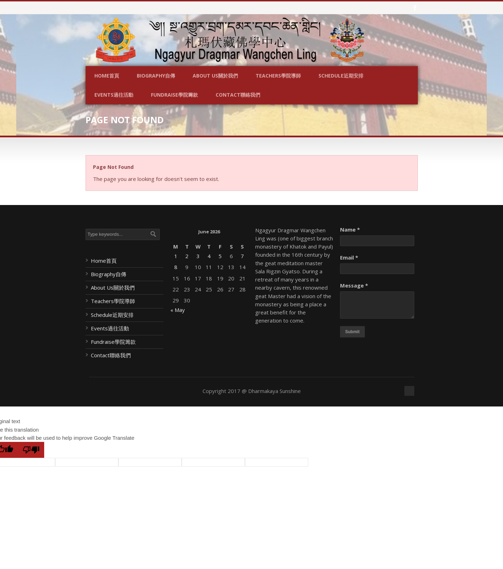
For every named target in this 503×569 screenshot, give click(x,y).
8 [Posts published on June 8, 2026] (175, 267)
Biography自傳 (156, 75)
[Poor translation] (31, 450)
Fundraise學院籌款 (174, 94)
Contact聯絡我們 (238, 94)
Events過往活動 (113, 94)
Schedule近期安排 (340, 75)
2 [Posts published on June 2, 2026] (186, 256)
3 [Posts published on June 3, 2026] (198, 256)
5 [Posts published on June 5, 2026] (220, 256)
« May (177, 309)
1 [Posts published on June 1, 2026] (175, 256)
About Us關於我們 (215, 75)
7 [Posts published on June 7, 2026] (242, 256)
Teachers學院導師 (278, 75)
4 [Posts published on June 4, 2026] (209, 256)
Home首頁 (106, 75)
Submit (352, 331)
